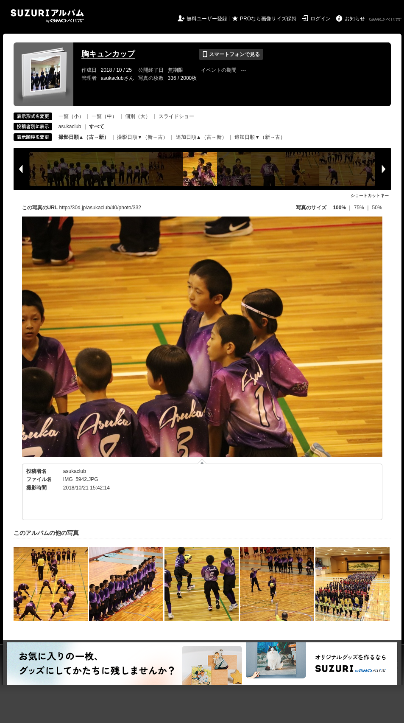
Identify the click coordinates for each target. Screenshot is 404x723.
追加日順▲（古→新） (201, 137)
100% (339, 208)
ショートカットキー (370, 195)
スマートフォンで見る (230, 54)
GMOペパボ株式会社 (386, 19)
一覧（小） (71, 116)
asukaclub (70, 126)
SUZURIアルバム (47, 16)
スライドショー (176, 116)
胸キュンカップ (108, 54)
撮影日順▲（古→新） (84, 137)
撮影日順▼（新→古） (142, 137)
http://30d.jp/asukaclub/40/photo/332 (100, 208)
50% (377, 208)
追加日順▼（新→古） (259, 137)
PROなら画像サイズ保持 (268, 19)
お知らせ (355, 19)
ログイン (320, 19)
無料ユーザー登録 (207, 19)
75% (359, 208)
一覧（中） (104, 116)
